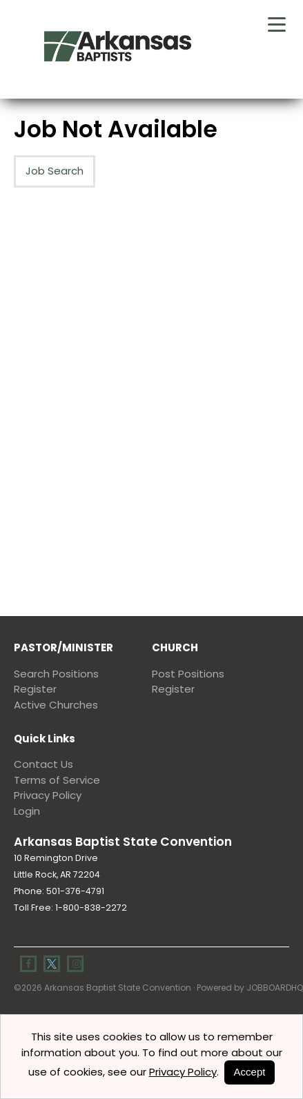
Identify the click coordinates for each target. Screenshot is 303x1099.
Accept (250, 1072)
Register (35, 689)
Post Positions (188, 673)
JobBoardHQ (274, 987)
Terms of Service (57, 780)
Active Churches (56, 704)
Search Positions (56, 673)
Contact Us (43, 764)
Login (27, 811)
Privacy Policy (47, 795)
